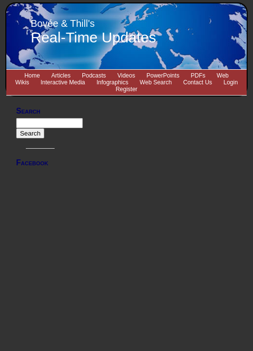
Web (223, 75)
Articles (60, 75)
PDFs (198, 75)
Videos (126, 75)
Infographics (112, 82)
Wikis (22, 82)
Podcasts (94, 75)
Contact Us (197, 82)
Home (32, 75)
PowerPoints (163, 75)
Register (126, 89)
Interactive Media (62, 82)
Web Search (156, 82)
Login (230, 82)
